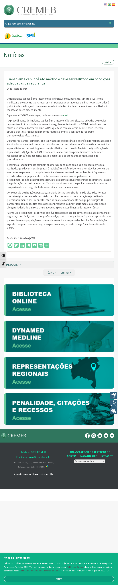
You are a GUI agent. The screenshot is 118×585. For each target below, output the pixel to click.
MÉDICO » (51, 272)
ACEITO (59, 579)
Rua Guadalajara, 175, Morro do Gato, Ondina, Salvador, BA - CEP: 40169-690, (33, 548)
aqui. (65, 115)
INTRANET (107, 540)
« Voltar (108, 62)
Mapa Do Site (88, 540)
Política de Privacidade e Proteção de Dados (40, 570)
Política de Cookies (76, 567)
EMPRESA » (67, 272)
